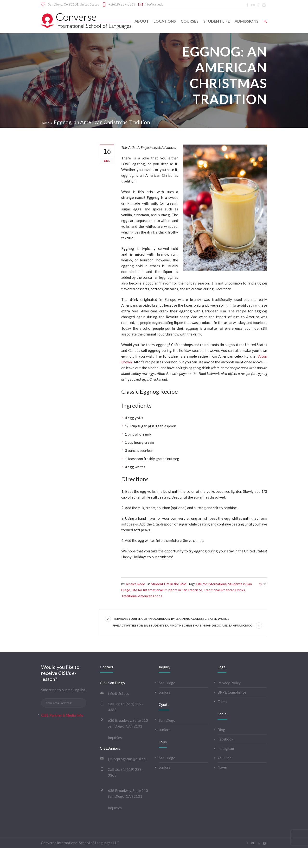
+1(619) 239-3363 (122, 4)
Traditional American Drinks (224, 590)
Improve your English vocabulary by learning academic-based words (171, 618)
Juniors (164, 692)
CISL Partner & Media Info (62, 715)
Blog (221, 730)
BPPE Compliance (232, 692)
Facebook (225, 739)
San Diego (167, 683)
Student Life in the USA (168, 584)
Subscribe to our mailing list (63, 690)
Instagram (226, 748)
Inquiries (115, 737)
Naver (222, 767)
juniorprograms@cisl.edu (128, 759)
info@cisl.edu (154, 4)
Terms (222, 701)
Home (45, 123)
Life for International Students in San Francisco (167, 590)
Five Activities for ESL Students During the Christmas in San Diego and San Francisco (182, 625)
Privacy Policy (229, 683)
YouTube (224, 758)
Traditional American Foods (141, 596)
